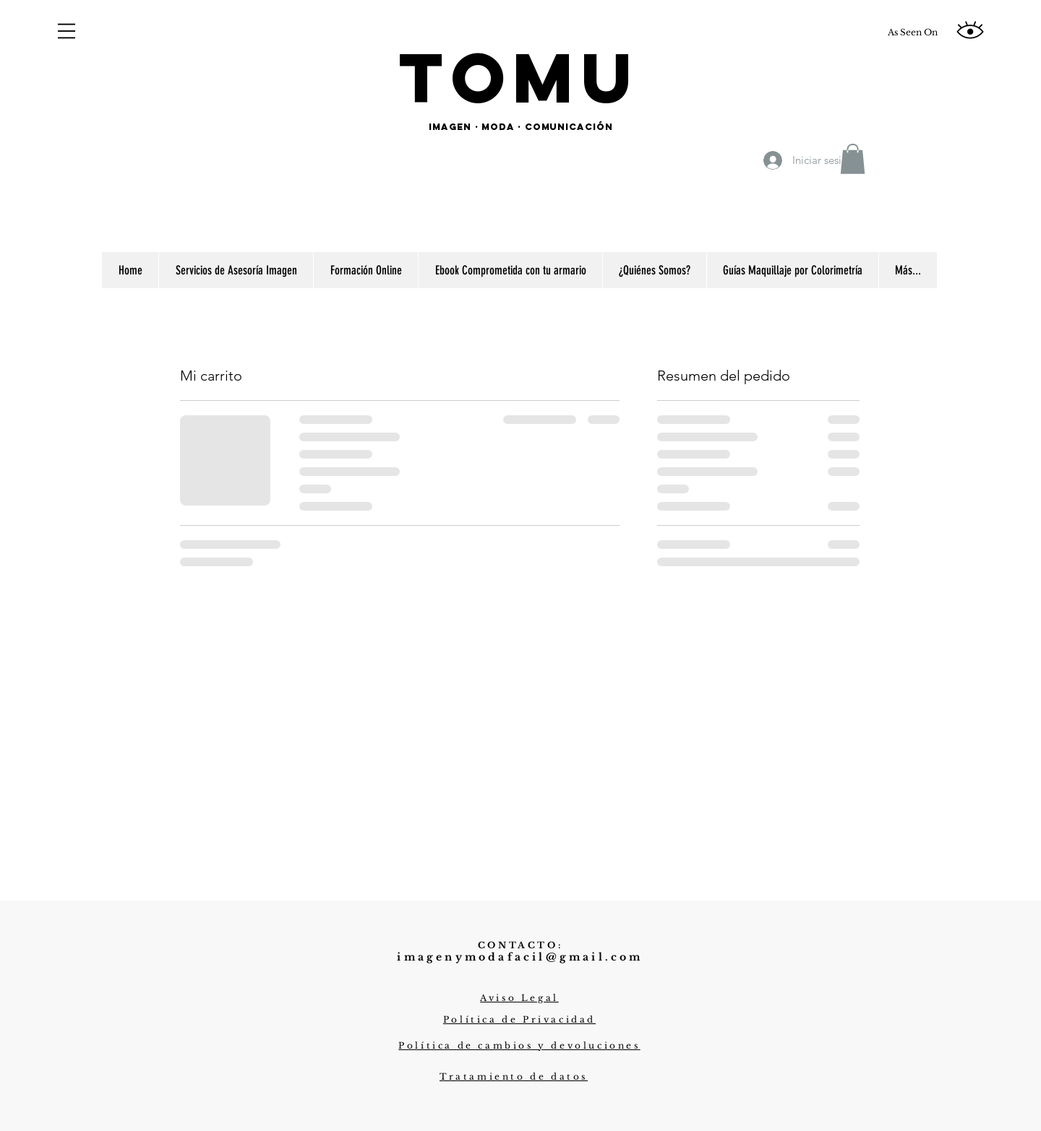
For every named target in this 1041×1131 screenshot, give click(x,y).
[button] (66, 31)
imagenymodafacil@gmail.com (520, 956)
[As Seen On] (912, 32)
